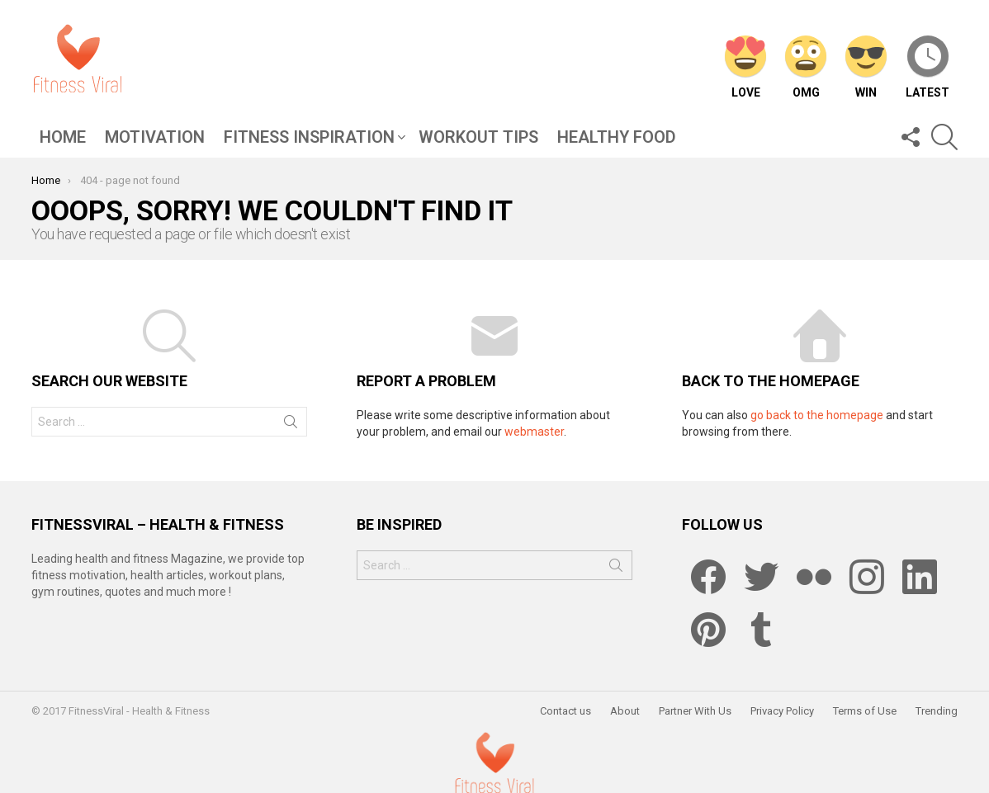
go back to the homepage (816, 415)
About (625, 711)
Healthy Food (616, 137)
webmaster (534, 431)
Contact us (565, 711)
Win (866, 67)
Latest (927, 67)
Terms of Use (865, 711)
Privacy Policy (782, 711)
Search (290, 425)
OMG (805, 67)
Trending (937, 711)
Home (63, 137)
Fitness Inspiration (309, 138)
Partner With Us (695, 711)
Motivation (155, 137)
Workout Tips (478, 137)
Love (745, 67)
